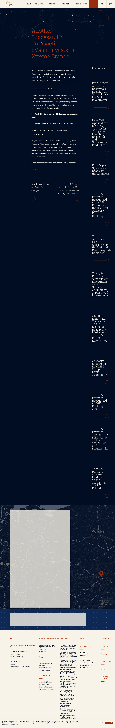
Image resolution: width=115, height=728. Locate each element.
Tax (11, 638)
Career (104, 654)
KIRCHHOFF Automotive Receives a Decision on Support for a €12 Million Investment (68, 647)
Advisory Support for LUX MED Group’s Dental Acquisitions (68, 700)
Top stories (65, 638)
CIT (11, 649)
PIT (11, 659)
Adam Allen (83, 658)
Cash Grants (43, 652)
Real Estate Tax (15, 662)
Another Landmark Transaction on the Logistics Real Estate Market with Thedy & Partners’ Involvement (67, 693)
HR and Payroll (44, 684)
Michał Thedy (84, 653)
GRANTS (51, 4)
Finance (43, 657)
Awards (104, 646)
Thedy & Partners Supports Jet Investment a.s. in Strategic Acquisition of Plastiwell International (68, 684)
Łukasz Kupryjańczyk (86, 663)
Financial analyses (45, 667)
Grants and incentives (49, 638)
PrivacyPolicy (104, 678)
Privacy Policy (14, 724)
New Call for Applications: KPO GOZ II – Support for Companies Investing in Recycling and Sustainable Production (68, 655)
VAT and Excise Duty (16, 657)
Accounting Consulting (46, 689)
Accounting (44, 675)
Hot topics (81, 4)
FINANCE (39, 4)
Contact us (35, 169)
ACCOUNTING (65, 4)
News (82, 638)
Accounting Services (45, 682)
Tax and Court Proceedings (18, 652)
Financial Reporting (45, 687)
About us (105, 638)
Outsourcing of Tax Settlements (20, 667)
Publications (106, 661)
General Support (44, 670)
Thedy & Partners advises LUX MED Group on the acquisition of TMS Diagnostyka (68, 711)
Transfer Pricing (15, 654)
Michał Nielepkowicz (86, 665)
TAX (29, 4)
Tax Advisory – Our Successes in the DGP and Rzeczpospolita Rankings (68, 678)
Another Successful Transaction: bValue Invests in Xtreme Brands (68, 666)
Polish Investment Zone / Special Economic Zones (47, 646)
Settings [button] (101, 723)
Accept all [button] (109, 723)
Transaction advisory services (45, 664)
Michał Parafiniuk (85, 668)
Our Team (84, 646)
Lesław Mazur (84, 655)
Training (12, 664)
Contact (104, 669)
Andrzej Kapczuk (85, 660)
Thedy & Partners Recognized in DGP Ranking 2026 (66, 705)
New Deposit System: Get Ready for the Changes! (68, 661)
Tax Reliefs (43, 649)
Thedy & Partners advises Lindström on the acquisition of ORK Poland (68, 717)
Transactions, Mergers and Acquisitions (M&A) (22, 646)
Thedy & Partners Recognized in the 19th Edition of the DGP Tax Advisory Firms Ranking (67, 672)
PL (102, 4)
